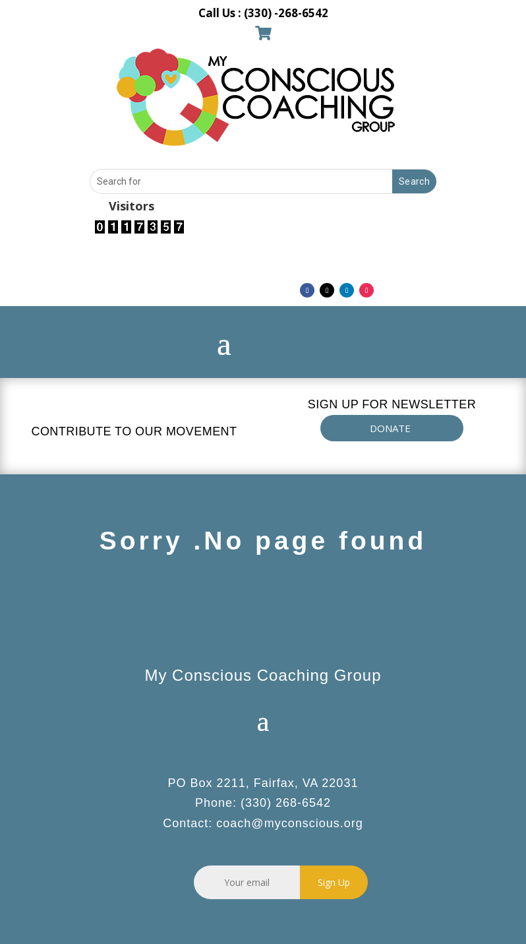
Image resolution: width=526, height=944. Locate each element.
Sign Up (334, 882)
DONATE (390, 428)
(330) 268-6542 (286, 802)
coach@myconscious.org (289, 823)
